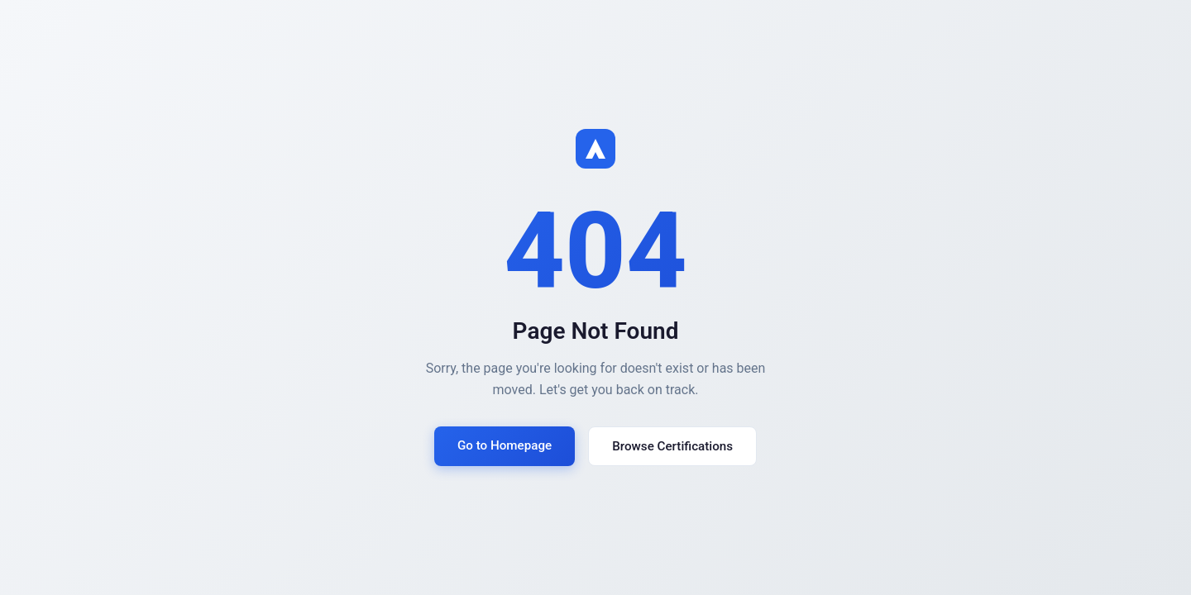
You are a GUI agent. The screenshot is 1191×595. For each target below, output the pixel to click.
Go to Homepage (504, 445)
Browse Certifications (672, 446)
